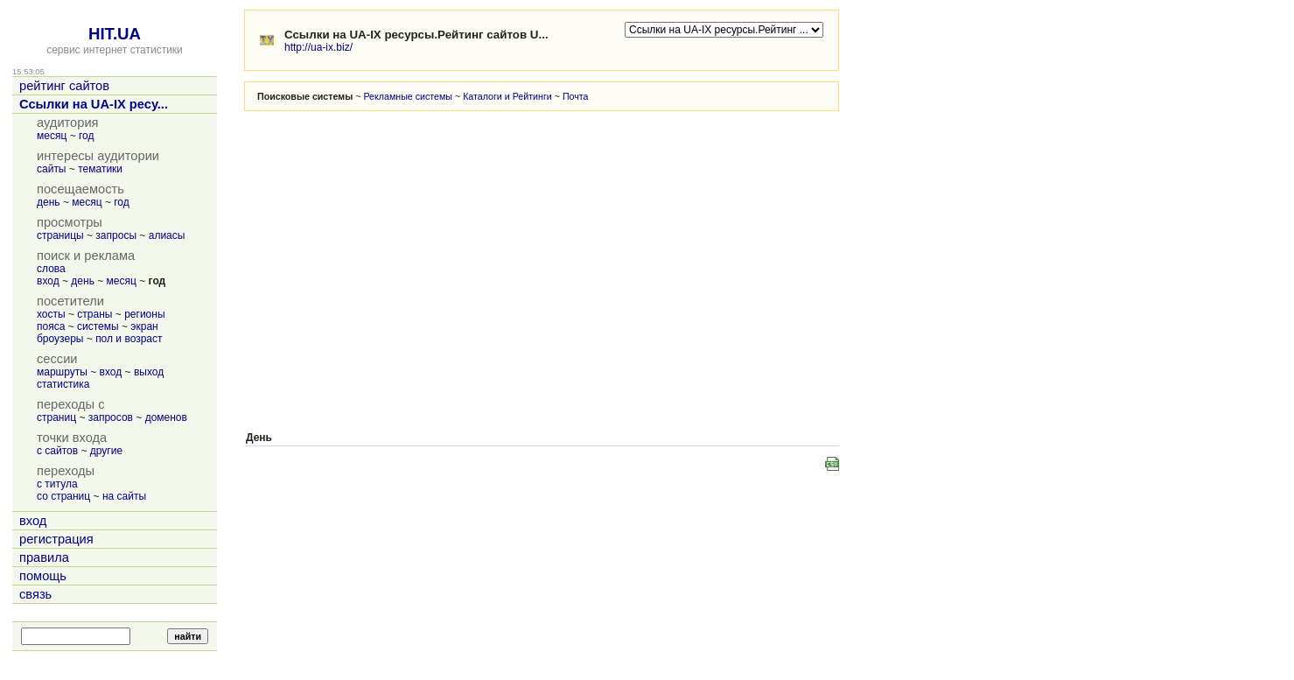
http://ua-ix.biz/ (318, 47)
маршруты (62, 372)
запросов (110, 417)
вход (48, 281)
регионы (144, 314)
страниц (56, 417)
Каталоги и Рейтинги (507, 96)
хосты (51, 314)
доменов (166, 417)
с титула (57, 484)
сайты (51, 169)
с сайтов (57, 451)
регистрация (56, 539)
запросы (115, 235)
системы (98, 326)
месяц (51, 136)
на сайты (124, 496)
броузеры (60, 339)
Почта (576, 96)
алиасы (167, 235)
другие (106, 451)
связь (35, 594)
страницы (60, 235)
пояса (51, 326)
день (48, 202)
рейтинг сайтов (64, 86)
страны (94, 314)
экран (143, 326)
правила (44, 557)
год (86, 136)
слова (51, 269)
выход (149, 372)
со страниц (63, 496)
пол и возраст (128, 339)
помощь (42, 576)
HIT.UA (114, 34)
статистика (63, 384)
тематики (100, 169)
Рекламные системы (407, 96)
